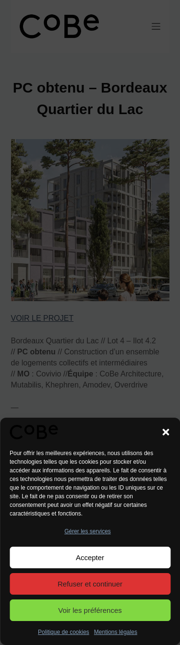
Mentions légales (115, 632)
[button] (165, 432)
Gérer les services (87, 531)
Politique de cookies (63, 632)
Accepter (90, 557)
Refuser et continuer (90, 584)
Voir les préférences (90, 610)
